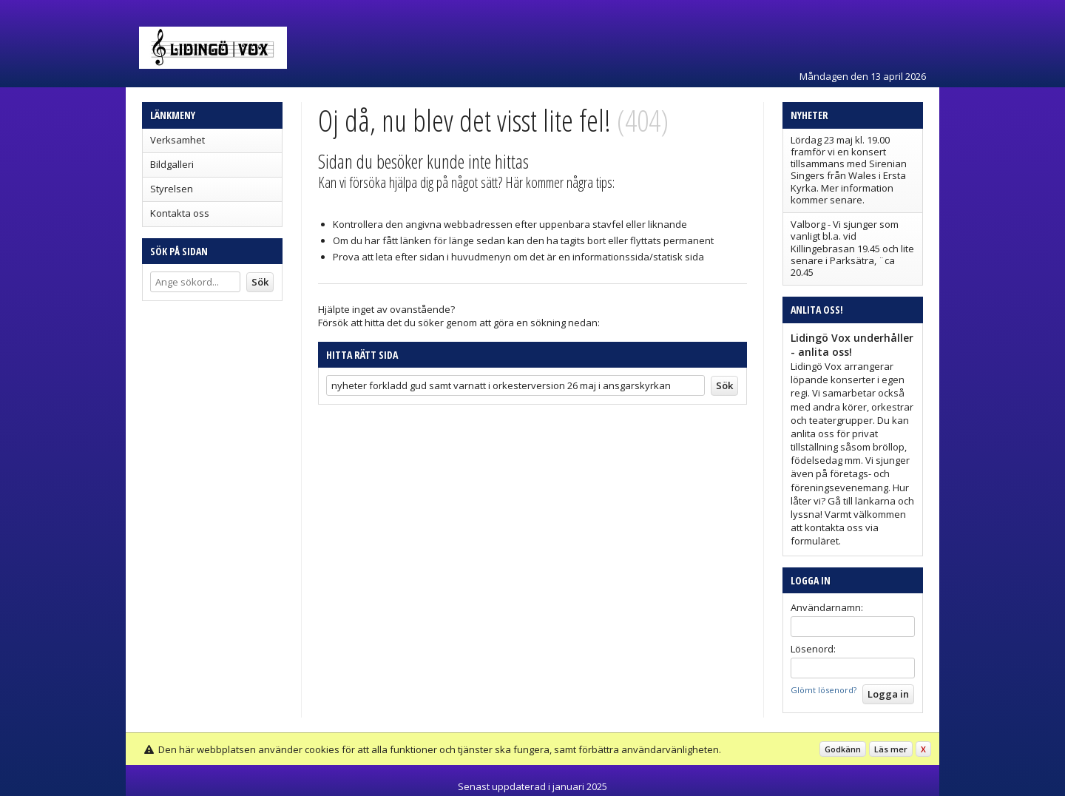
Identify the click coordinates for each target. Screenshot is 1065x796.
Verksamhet (177, 139)
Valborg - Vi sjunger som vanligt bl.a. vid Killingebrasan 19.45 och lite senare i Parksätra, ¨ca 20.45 (852, 248)
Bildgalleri (172, 164)
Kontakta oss (179, 213)
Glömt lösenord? (823, 689)
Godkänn (843, 749)
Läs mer (890, 749)
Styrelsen (171, 188)
